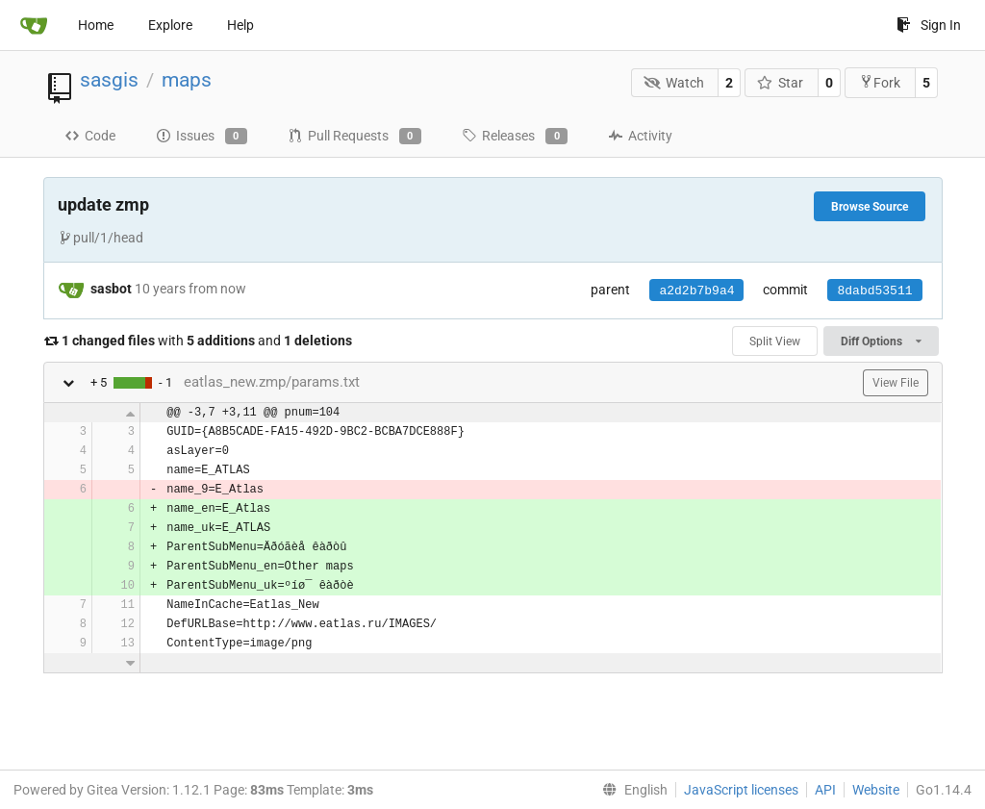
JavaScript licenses (741, 789)
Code (89, 135)
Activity (640, 135)
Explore (170, 25)
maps (187, 79)
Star (780, 82)
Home (96, 25)
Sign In (929, 25)
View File (895, 383)
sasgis (109, 79)
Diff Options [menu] (881, 341)
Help (240, 25)
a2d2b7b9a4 (696, 291)
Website (875, 789)
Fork (879, 82)
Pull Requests (354, 136)
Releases (515, 136)
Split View (774, 341)
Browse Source (869, 207)
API (825, 789)
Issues (201, 136)
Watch (674, 82)
